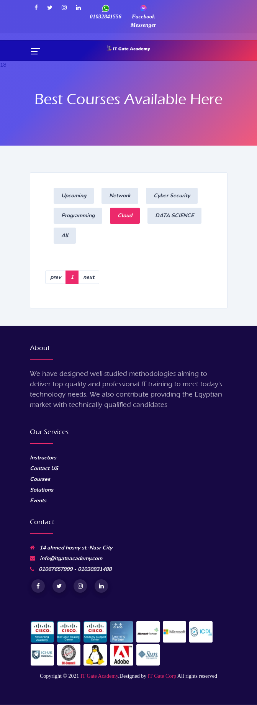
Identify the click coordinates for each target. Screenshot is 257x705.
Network (120, 195)
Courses (40, 479)
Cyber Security (172, 195)
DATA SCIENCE (174, 215)
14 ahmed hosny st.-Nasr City (71, 547)
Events (38, 500)
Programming (78, 215)
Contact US (44, 468)
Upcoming (73, 195)
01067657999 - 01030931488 (70, 569)
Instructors (43, 457)
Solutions (41, 490)
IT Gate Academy (99, 676)
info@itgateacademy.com (66, 558)
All (64, 235)
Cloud (125, 215)
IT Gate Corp (162, 676)
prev (55, 277)
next (88, 277)
